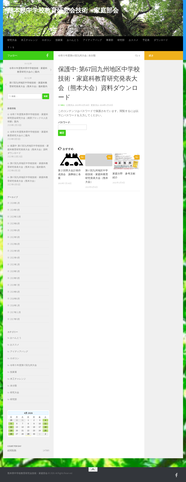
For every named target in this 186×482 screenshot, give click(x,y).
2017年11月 (15, 312)
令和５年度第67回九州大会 (72, 55)
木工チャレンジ (29, 39)
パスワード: (72, 125)
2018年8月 (15, 298)
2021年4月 (15, 257)
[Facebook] (47, 55)
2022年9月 (15, 237)
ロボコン (46, 39)
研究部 (121, 39)
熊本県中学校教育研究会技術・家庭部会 (63, 10)
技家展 (59, 39)
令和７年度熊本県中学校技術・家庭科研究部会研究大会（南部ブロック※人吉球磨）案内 (27, 118)
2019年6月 (15, 291)
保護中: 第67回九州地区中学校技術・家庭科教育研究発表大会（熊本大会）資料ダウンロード (28, 149)
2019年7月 (15, 285)
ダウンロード (161, 39)
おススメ (133, 39)
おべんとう (73, 39)
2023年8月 (15, 223)
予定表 (146, 39)
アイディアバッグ (92, 39)
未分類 (92, 55)
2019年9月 (15, 278)
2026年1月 (15, 203)
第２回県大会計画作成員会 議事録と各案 (69, 174)
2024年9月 (15, 209)
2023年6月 (15, 230)
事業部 (109, 39)
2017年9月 (15, 319)
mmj (63, 105)
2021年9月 (15, 250)
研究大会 (12, 39)
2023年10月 (15, 216)
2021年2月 (15, 264)
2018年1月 (15, 305)
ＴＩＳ (10, 47)
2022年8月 (15, 244)
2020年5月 (15, 271)
